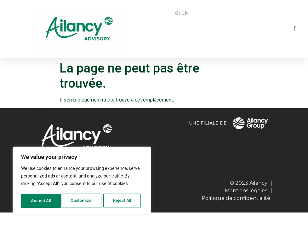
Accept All (123, 200)
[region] (82, 181)
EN (185, 13)
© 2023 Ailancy (248, 183)
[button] (295, 29)
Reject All (83, 200)
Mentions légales (246, 191)
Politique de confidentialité (236, 198)
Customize (41, 200)
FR (174, 13)
